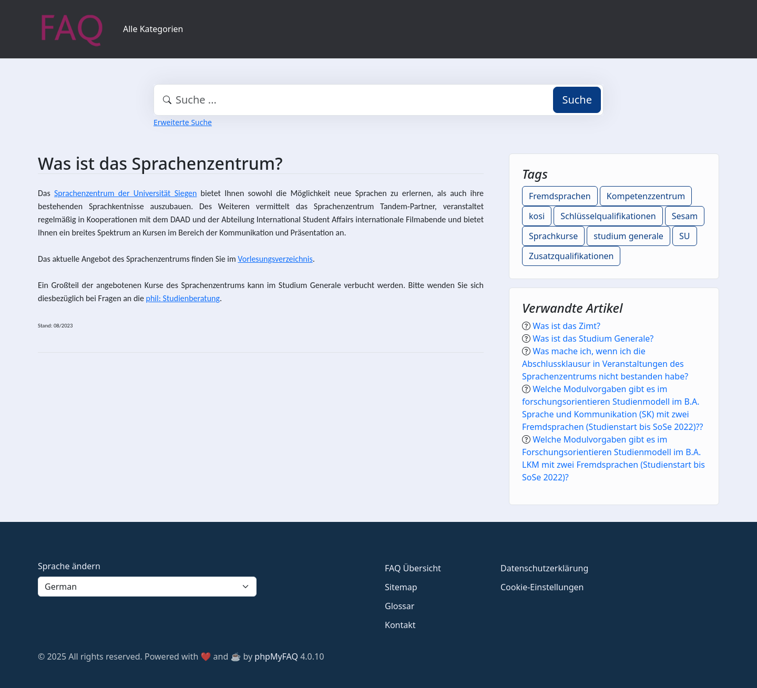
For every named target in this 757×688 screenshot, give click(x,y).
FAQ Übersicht (413, 568)
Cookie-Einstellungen (542, 587)
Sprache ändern (69, 566)
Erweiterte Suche (183, 122)
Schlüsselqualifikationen (608, 216)
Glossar (399, 606)
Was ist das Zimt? (566, 326)
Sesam (685, 216)
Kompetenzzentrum (646, 196)
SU (684, 236)
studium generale (628, 236)
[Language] (147, 587)
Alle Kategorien (153, 29)
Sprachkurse (553, 236)
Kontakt (400, 625)
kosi (537, 216)
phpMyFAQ (276, 656)
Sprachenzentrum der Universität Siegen (125, 193)
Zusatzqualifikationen (571, 256)
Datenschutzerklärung (544, 568)
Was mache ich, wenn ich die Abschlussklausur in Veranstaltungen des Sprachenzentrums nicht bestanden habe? (605, 363)
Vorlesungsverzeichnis (275, 259)
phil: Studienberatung (183, 298)
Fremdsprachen (560, 196)
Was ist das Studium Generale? (593, 338)
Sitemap (401, 587)
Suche (577, 100)
